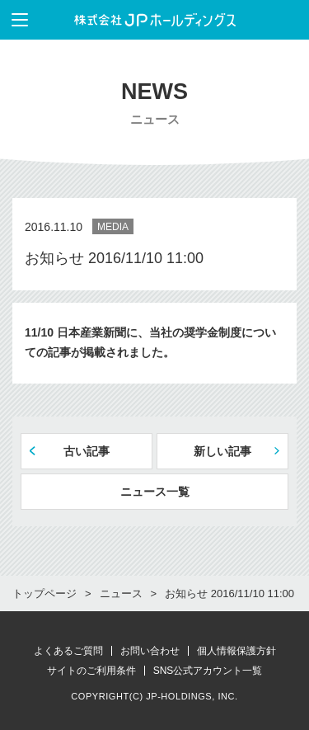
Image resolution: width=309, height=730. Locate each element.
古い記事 (86, 451)
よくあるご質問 (68, 651)
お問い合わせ (150, 651)
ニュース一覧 (155, 491)
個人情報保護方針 (236, 651)
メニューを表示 (14, 19)
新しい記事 (222, 451)
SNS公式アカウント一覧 (208, 670)
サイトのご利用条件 (91, 670)
